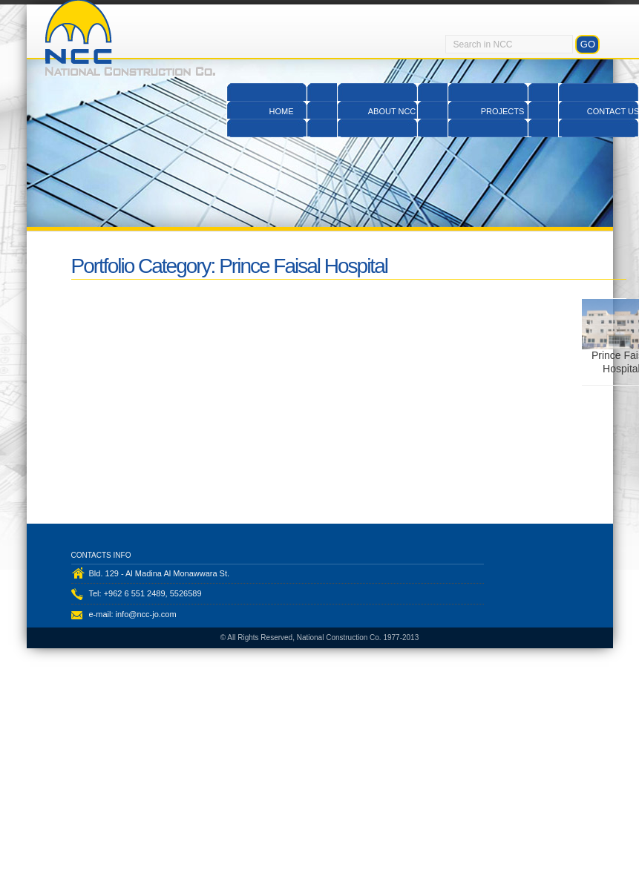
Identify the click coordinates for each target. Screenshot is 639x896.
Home (281, 111)
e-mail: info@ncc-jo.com (133, 619)
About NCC (392, 111)
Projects (503, 111)
